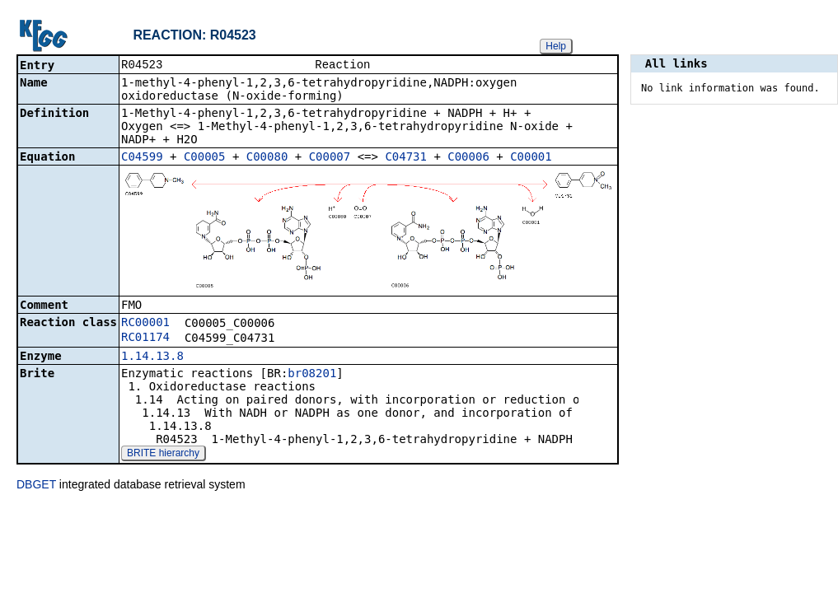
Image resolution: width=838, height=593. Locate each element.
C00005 (205, 158)
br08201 (312, 374)
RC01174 (145, 338)
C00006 (468, 158)
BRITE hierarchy (163, 454)
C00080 (267, 158)
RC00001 (145, 323)
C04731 (406, 158)
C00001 (531, 158)
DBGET (36, 486)
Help (555, 46)
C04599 (142, 158)
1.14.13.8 (152, 357)
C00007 (330, 158)
